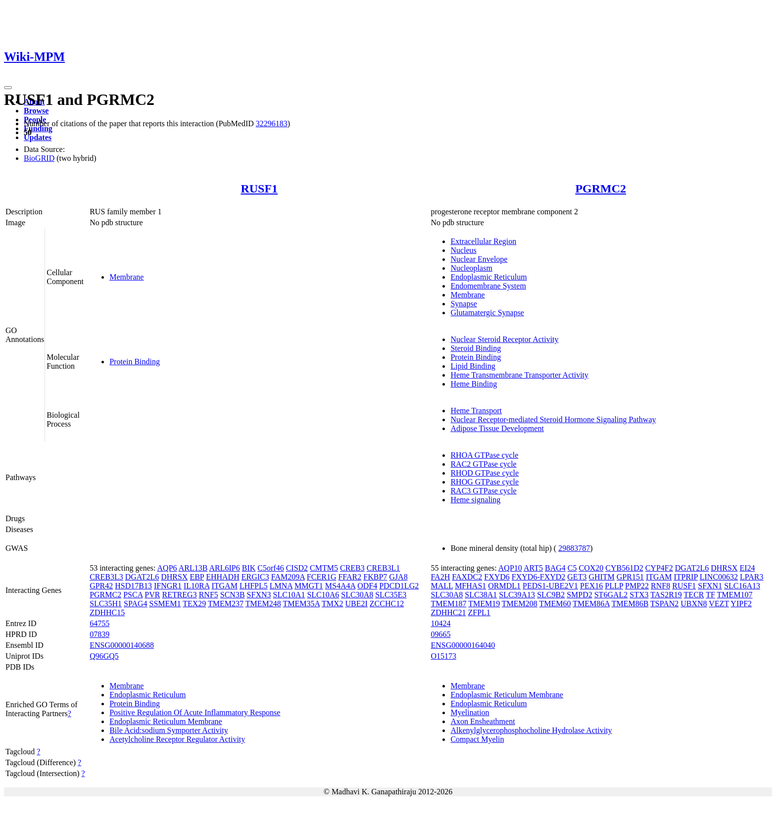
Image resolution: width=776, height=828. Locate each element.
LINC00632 (719, 577)
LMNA (281, 586)
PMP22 (637, 586)
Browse (36, 110)
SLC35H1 (106, 603)
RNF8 (660, 586)
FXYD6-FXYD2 (538, 577)
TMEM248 (263, 603)
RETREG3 (179, 594)
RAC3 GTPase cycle (483, 491)
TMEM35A (301, 603)
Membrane (126, 277)
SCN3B (232, 594)
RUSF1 (259, 188)
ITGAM (224, 586)
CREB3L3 (106, 577)
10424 (440, 623)
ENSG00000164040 (463, 645)
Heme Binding (473, 384)
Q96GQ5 (104, 656)
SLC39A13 (517, 594)
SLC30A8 (357, 594)
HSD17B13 (133, 586)
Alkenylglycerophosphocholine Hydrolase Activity (531, 730)
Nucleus (463, 250)
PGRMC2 (600, 188)
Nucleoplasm (471, 268)
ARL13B (193, 568)
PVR (152, 594)
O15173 (443, 656)
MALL (442, 586)
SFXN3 (259, 594)
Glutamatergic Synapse (487, 312)
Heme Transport (476, 410)
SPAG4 (135, 603)
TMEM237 (225, 603)
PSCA (133, 594)
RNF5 (208, 594)
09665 (440, 634)
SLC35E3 (390, 594)
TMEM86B (630, 603)
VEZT (719, 603)
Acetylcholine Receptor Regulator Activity (177, 739)
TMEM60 (555, 603)
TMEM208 (519, 603)
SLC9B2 (551, 594)
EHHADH (223, 577)
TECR (694, 594)
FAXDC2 (467, 577)
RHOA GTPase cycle (484, 455)
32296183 (272, 123)
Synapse (463, 303)
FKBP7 (375, 577)
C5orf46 (270, 568)
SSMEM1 (165, 603)
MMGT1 (308, 586)
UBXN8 (693, 603)
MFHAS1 (470, 586)
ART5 (533, 568)
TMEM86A (591, 603)
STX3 (639, 594)
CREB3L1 (383, 568)
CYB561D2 (624, 568)
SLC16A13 (742, 586)
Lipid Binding (472, 366)
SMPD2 (579, 594)
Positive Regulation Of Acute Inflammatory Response (194, 712)
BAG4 (555, 568)
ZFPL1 (479, 612)
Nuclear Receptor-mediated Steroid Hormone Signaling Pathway (553, 419)
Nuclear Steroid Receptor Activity (504, 339)
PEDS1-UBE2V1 (550, 586)
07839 (99, 634)
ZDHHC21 (448, 612)
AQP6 (167, 568)
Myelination (469, 712)
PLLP (614, 586)
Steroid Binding (475, 348)
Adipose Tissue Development (496, 428)
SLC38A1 (481, 594)
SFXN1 (710, 586)
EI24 (747, 568)
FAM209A (288, 577)
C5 (572, 568)
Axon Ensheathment (482, 721)
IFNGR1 (168, 586)
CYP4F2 (659, 568)
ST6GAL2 (611, 594)
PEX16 (591, 586)
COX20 (591, 568)
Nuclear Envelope (478, 259)
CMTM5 (324, 568)
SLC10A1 (289, 594)
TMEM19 (484, 603)
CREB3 (352, 568)
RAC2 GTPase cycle (483, 464)
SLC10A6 (323, 594)
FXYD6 (497, 577)
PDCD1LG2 (399, 586)
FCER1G (322, 577)
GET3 (576, 577)
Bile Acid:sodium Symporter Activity (168, 730)
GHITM (601, 577)
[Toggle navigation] (8, 87)
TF (710, 594)
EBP (197, 577)
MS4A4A (340, 586)
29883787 (574, 548)
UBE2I (356, 603)
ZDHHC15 (107, 612)
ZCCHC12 (387, 603)
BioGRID (39, 158)
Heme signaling (475, 499)
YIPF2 (741, 603)
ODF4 (367, 586)
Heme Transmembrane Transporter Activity (519, 375)
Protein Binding (134, 361)
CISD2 (297, 568)
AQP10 (510, 568)
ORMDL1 (504, 586)
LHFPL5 (254, 586)
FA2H (440, 577)
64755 (99, 623)
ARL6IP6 (224, 568)
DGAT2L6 (142, 577)
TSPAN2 (664, 603)
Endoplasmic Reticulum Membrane (165, 721)
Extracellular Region (483, 241)
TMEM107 (735, 594)
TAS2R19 (666, 594)
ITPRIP (685, 577)
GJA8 (398, 577)
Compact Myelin (477, 739)
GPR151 (630, 577)
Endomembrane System (488, 286)
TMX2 (332, 603)
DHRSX (174, 577)
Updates (37, 137)
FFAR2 (349, 577)
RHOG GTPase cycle (484, 482)
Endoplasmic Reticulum (488, 277)
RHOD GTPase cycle (484, 473)
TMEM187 (448, 603)
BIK (249, 568)
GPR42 (101, 586)
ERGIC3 (255, 577)
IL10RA (196, 586)
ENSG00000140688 (122, 645)
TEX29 (194, 603)
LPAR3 (751, 577)
